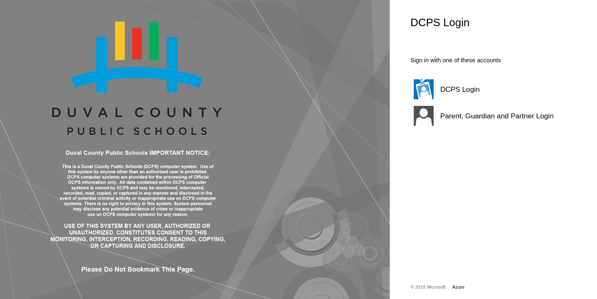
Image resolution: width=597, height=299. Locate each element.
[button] (483, 89)
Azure (458, 286)
